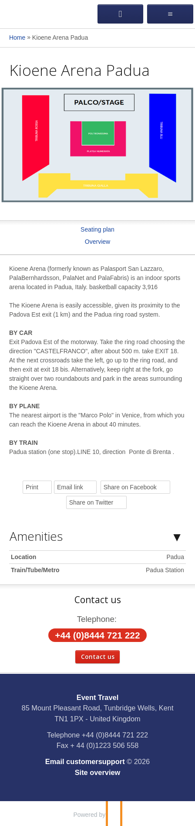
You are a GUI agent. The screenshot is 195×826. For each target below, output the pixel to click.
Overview (97, 241)
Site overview (98, 772)
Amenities (36, 536)
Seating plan (97, 229)
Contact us (97, 656)
